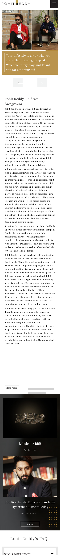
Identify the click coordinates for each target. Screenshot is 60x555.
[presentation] (18, 82)
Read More (11, 387)
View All (30, 523)
